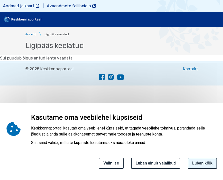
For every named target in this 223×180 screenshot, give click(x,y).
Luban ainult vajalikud (156, 165)
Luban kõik (202, 165)
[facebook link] (102, 77)
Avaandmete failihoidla (69, 6)
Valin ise (111, 165)
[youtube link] (120, 77)
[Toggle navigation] (215, 19)
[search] (202, 20)
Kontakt (190, 68)
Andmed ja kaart (18, 6)
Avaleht (30, 34)
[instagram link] (111, 77)
